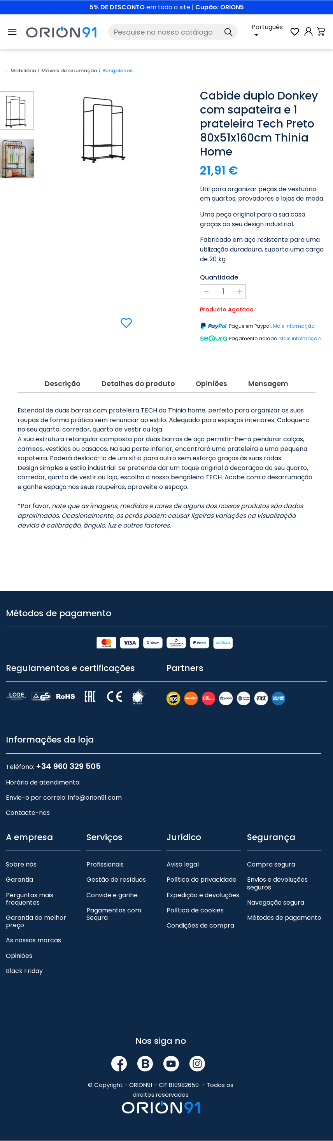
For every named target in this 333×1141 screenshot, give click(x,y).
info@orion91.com (95, 797)
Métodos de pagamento (284, 918)
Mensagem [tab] (272, 383)
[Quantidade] (223, 291)
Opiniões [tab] (213, 383)
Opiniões (19, 956)
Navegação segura (275, 902)
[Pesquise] (173, 32)
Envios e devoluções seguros (277, 883)
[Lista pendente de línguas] (270, 32)
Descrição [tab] (58, 383)
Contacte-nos (28, 813)
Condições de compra (200, 925)
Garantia (19, 879)
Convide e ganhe (112, 895)
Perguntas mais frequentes (29, 899)
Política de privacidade (201, 879)
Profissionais (105, 864)
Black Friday (24, 971)
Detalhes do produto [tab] (136, 383)
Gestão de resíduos (116, 879)
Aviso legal (182, 864)
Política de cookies (195, 910)
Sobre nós (21, 864)
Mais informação (293, 326)
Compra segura (271, 864)
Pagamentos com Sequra (113, 914)
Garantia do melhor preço (36, 922)
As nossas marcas (33, 940)
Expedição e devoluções (202, 895)
